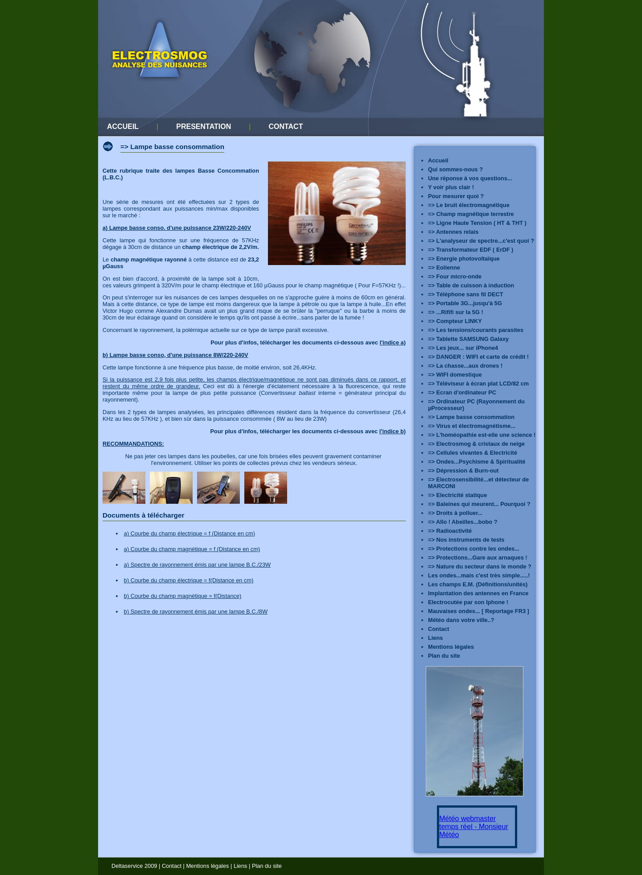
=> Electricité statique (457, 495)
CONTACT (285, 126)
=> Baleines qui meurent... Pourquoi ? (479, 504)
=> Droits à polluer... (455, 513)
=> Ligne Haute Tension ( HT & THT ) (477, 223)
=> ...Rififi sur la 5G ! (455, 312)
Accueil (438, 160)
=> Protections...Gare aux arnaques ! (477, 557)
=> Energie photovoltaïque (464, 258)
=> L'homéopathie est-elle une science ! (481, 434)
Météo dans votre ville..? (461, 620)
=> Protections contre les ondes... (473, 548)
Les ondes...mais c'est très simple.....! (479, 575)
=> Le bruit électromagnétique (469, 205)
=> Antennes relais (453, 231)
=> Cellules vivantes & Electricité (472, 452)
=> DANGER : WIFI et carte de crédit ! (478, 356)
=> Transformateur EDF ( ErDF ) (470, 249)
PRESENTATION (203, 126)
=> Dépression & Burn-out (463, 470)
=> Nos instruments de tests (466, 539)
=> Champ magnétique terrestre (471, 214)
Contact (438, 629)
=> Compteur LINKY (455, 321)
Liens (435, 637)
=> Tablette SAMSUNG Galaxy (468, 339)
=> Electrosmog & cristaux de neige (476, 443)
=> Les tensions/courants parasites (475, 330)
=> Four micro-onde (455, 276)
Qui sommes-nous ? (455, 169)
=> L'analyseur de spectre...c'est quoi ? (481, 240)
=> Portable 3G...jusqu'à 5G (465, 303)
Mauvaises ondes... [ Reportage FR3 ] (478, 611)
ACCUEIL (123, 126)
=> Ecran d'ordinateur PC (462, 392)
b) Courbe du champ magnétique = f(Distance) (183, 596)
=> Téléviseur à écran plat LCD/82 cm (478, 383)
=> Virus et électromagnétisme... (471, 426)
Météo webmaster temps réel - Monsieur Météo (473, 826)
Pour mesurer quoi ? (456, 196)
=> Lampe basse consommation (471, 417)
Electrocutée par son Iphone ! (468, 602)
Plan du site (444, 655)
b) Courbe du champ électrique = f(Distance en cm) (189, 580)
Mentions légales (451, 646)
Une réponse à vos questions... (470, 178)
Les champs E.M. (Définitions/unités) (477, 584)
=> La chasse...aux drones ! (465, 365)
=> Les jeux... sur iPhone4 (463, 347)
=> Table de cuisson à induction (471, 285)
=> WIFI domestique (455, 374)
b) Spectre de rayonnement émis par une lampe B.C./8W (196, 611)
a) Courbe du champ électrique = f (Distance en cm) (189, 533)
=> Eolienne (444, 267)
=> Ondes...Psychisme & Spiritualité (476, 461)
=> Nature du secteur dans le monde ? (479, 566)
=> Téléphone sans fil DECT (465, 294)
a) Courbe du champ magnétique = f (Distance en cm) (192, 549)
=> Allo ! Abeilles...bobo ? (462, 521)
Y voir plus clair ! (451, 187)
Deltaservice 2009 (134, 866)
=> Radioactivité (450, 530)
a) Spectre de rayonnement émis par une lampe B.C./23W (197, 564)
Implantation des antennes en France (478, 593)
